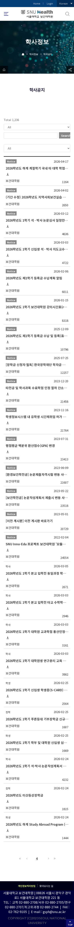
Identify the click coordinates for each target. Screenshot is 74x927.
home (4, 70)
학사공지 (47, 54)
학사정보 (33, 54)
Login (50, 3)
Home (36, 3)
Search (65, 136)
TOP (70, 924)
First (20, 858)
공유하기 (70, 70)
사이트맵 (6, 14)
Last (54, 858)
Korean (63, 3)
